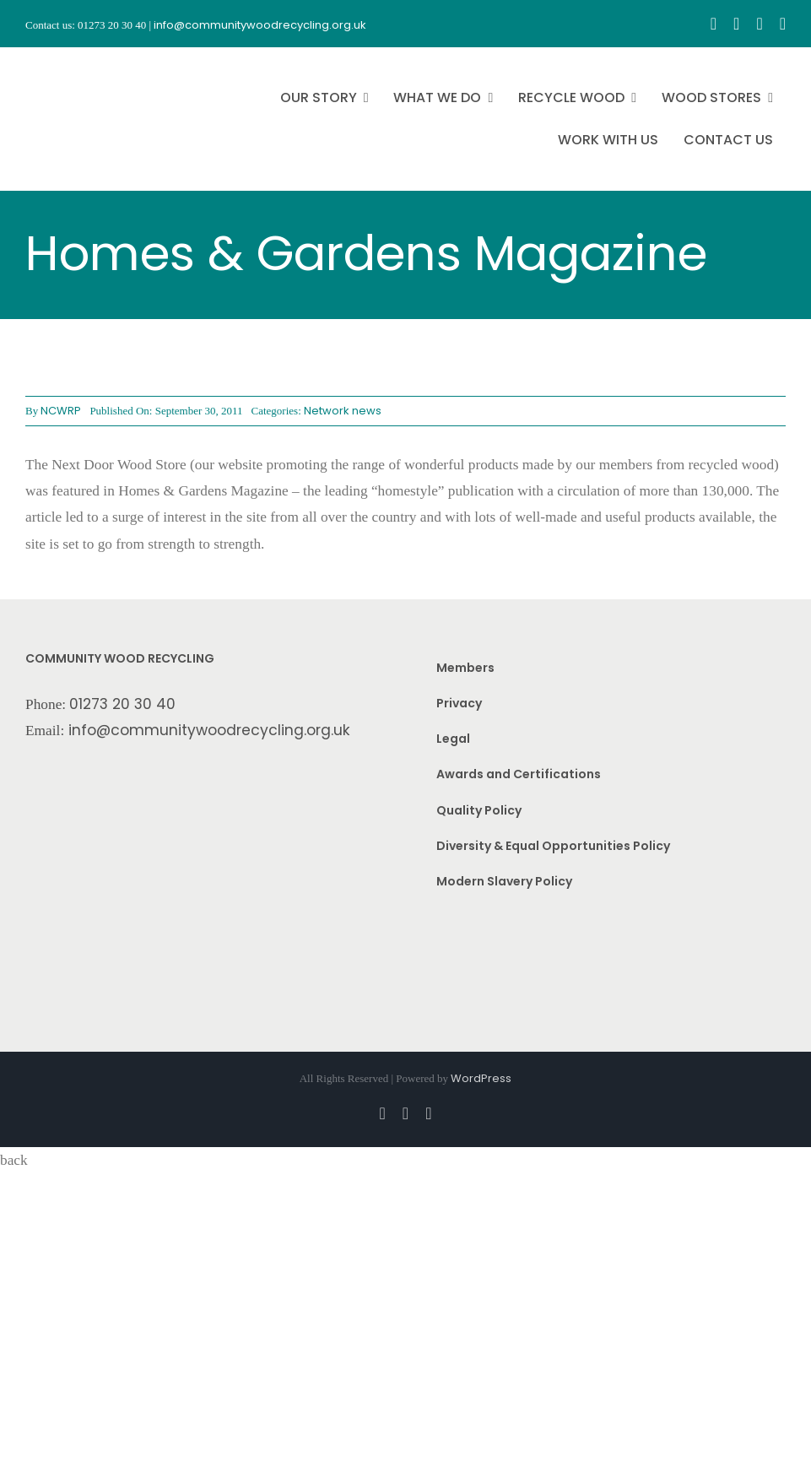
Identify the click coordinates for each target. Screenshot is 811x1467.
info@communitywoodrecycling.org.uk (209, 730)
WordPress (481, 1078)
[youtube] (759, 23)
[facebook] (713, 23)
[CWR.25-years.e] (88, 62)
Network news (342, 411)
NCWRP (61, 411)
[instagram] (736, 23)
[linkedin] (783, 23)
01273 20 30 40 (122, 704)
